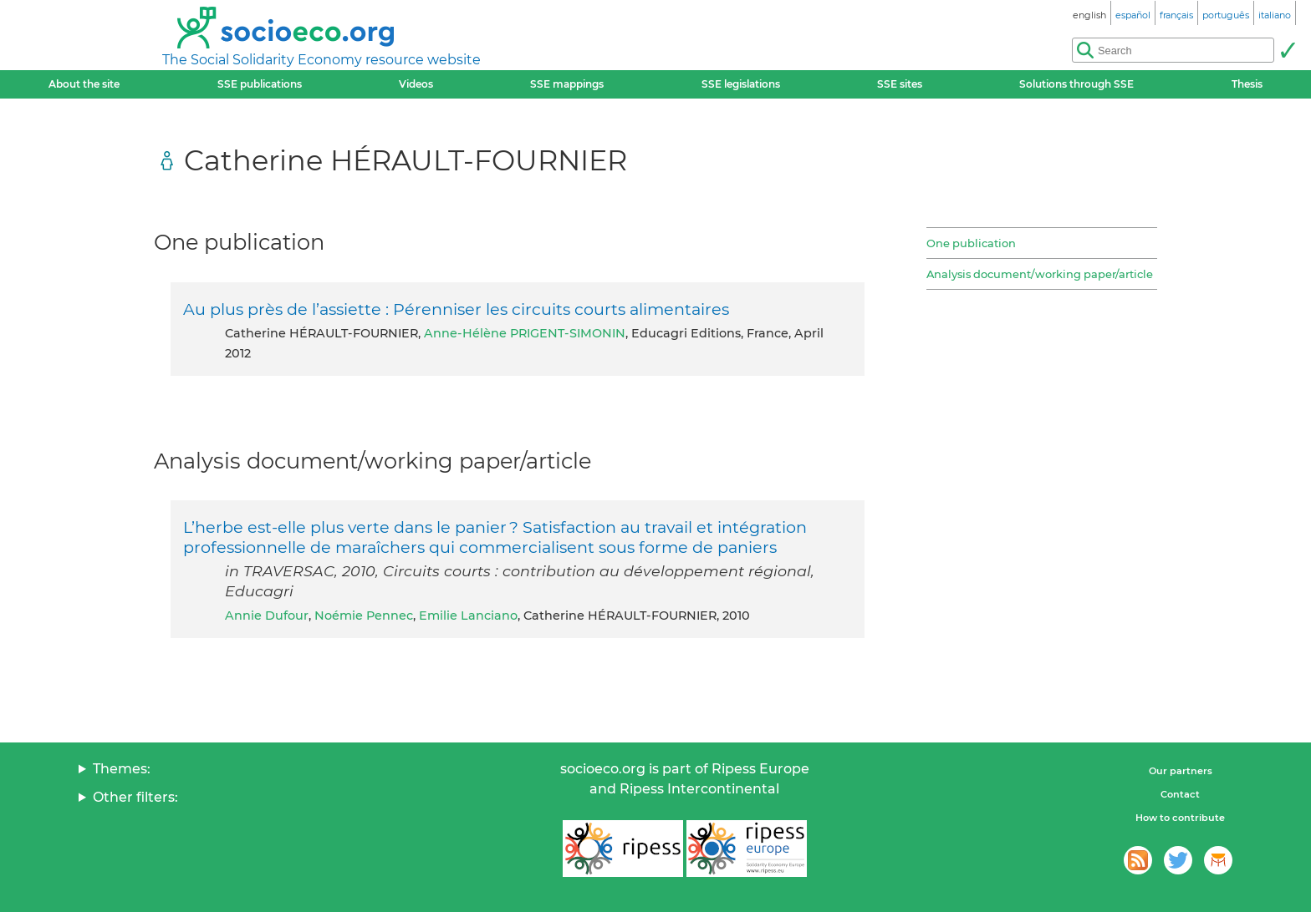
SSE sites (899, 84)
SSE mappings (567, 84)
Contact (1180, 794)
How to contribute (1180, 817)
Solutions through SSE (1076, 84)
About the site (84, 84)
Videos (416, 84)
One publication (971, 243)
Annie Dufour (267, 615)
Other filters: (135, 797)
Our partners (1180, 771)
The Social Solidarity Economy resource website (321, 60)
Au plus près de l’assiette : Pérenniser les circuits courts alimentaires (456, 309)
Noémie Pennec (363, 615)
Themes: (121, 769)
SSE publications (259, 84)
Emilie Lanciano (468, 615)
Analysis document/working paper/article (1039, 274)
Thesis (1247, 84)
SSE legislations (740, 84)
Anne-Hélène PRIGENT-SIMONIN (524, 333)
